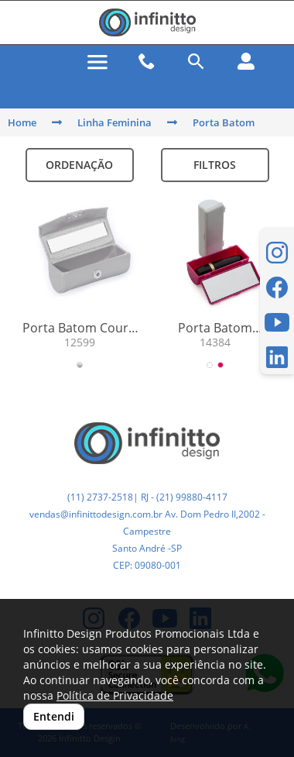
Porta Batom (224, 122)
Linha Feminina (114, 122)
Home (22, 122)
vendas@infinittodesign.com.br (95, 514)
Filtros (214, 164)
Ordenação (79, 164)
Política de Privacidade (114, 695)
